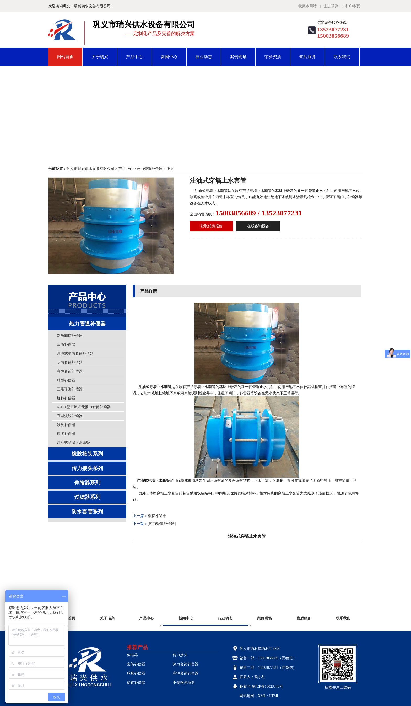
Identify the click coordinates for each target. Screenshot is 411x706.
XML (262, 696)
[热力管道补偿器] (162, 524)
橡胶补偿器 (66, 434)
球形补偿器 (136, 673)
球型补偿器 (66, 380)
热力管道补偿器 (150, 169)
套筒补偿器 (66, 345)
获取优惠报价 (212, 226)
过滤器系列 (87, 497)
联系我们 (342, 57)
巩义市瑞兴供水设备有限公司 (90, 169)
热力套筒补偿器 (185, 664)
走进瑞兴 (331, 6)
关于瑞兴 (99, 57)
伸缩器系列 (87, 483)
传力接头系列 (87, 468)
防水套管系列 (87, 511)
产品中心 (134, 57)
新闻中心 (169, 57)
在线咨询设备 (258, 226)
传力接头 (180, 655)
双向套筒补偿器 (70, 362)
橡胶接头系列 (87, 454)
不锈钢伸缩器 (184, 683)
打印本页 (352, 6)
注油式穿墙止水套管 (73, 443)
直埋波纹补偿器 (70, 416)
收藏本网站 (307, 6)
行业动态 (203, 57)
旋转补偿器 (66, 398)
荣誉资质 (272, 57)
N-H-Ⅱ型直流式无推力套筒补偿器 (84, 407)
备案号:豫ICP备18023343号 (261, 686)
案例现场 (238, 57)
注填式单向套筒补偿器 (75, 353)
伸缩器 (132, 655)
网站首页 (65, 57)
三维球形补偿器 (70, 389)
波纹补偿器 (66, 425)
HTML (274, 696)
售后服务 (307, 57)
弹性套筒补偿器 (70, 371)
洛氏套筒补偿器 (70, 336)
